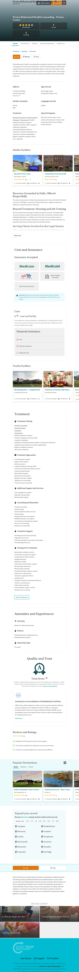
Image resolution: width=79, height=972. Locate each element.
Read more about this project (50, 962)
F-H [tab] (32, 817)
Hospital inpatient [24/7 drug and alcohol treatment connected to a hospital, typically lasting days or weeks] (20, 428)
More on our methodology (50, 686)
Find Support (60, 3)
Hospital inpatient (32, 118)
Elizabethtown (49, 822)
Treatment (34, 43)
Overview (15, 43)
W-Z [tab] (57, 817)
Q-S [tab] (49, 817)
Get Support (39, 954)
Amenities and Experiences (47, 43)
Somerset (47, 837)
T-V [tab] (53, 817)
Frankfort (47, 827)
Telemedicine (24, 120)
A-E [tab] (27, 817)
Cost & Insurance (24, 43)
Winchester (21, 842)
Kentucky (25, 813)
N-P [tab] (44, 817)
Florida (30, 763)
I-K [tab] (36, 817)
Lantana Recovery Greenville (55, 174)
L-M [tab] (40, 817)
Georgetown (48, 832)
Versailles (47, 842)
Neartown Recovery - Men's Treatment (58, 785)
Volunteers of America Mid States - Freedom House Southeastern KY (58, 390)
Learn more (18, 718)
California (23, 763)
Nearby (16, 763)
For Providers (52, 954)
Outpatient (16, 120)
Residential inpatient (19, 118)
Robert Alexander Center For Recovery (27, 785)
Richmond (21, 827)
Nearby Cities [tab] (20, 817)
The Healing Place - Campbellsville (27, 390)
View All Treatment (22, 597)
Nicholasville (22, 837)
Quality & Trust (61, 43)
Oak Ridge (48, 848)
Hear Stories (45, 3)
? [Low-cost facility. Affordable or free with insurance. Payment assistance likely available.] (17, 316)
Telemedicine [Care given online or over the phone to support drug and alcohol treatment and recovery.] (18, 433)
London (20, 832)
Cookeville (21, 848)
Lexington (21, 822)
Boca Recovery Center (22, 174)
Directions (16, 96)
